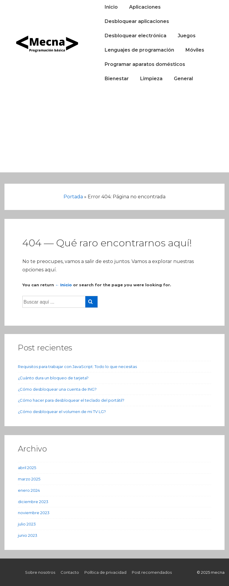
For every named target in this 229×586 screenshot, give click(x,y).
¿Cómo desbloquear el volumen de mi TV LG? (62, 411)
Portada (73, 197)
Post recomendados (152, 572)
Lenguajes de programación (139, 50)
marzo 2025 (29, 479)
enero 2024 (29, 490)
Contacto (70, 572)
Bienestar (117, 78)
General (183, 78)
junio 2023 (27, 535)
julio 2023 (27, 524)
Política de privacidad (105, 572)
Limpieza (151, 78)
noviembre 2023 (33, 512)
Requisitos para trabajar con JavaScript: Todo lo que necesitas (77, 366)
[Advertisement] (114, 130)
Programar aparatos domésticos (145, 64)
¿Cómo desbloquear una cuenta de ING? (57, 389)
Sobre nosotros (40, 572)
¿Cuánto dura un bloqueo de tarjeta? (53, 377)
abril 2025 (27, 467)
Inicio (111, 7)
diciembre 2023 (33, 501)
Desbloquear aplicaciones (137, 21)
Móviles (194, 50)
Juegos (187, 35)
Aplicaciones (145, 7)
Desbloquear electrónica (135, 35)
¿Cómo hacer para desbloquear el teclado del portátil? (71, 400)
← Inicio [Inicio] (63, 284)
